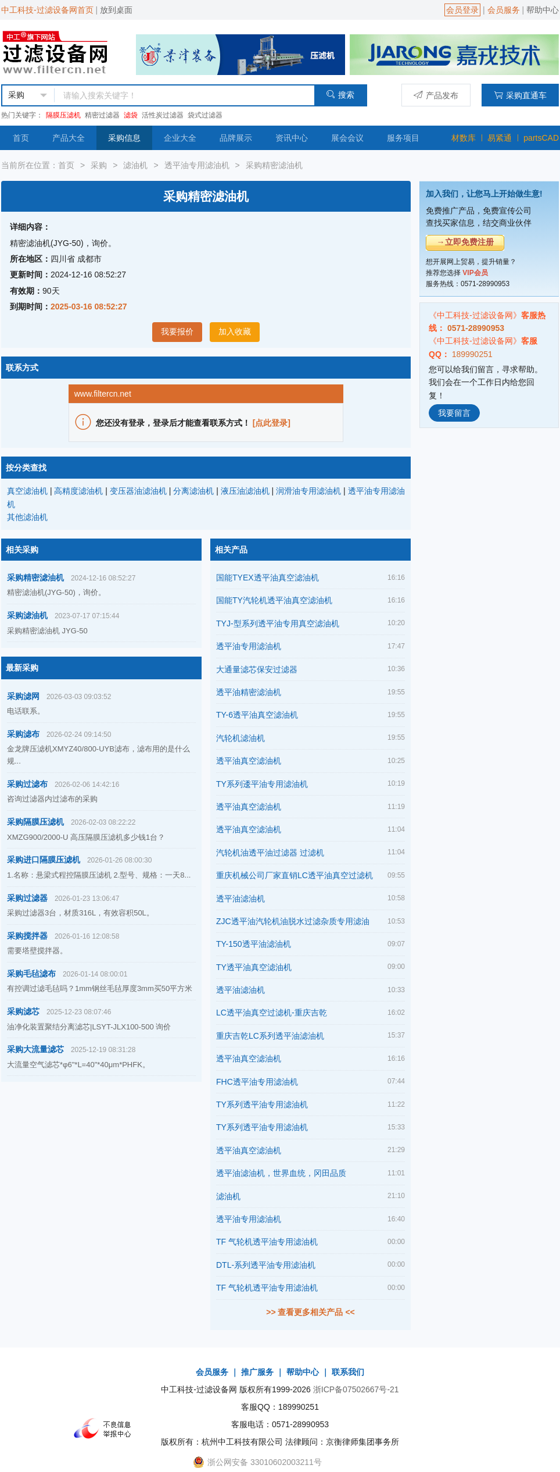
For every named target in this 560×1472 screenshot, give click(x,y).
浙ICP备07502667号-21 (356, 1389)
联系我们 (348, 1372)
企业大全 (180, 137)
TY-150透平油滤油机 (253, 944)
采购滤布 (23, 734)
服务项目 (403, 137)
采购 (99, 165)
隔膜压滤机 (63, 115)
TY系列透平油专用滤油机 (262, 1104)
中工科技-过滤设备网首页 (47, 10)
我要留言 (454, 413)
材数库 (463, 137)
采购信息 (124, 137)
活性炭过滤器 (163, 115)
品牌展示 (236, 137)
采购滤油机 (27, 615)
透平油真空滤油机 (248, 760)
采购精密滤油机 (274, 165)
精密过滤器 (102, 115)
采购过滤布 (27, 784)
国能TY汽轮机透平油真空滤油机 (274, 600)
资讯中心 (291, 137)
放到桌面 (116, 10)
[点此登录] (271, 422)
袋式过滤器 (205, 115)
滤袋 (131, 115)
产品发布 (436, 95)
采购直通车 (520, 95)
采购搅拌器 (27, 935)
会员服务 (503, 10)
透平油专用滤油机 (196, 165)
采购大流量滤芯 (35, 1049)
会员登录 (462, 10)
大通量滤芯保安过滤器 (256, 669)
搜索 (340, 94)
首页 (21, 137)
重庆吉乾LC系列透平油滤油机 (270, 1035)
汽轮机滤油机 (240, 738)
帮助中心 (542, 10)
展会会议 (347, 137)
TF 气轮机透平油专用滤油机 (267, 1241)
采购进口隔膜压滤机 (43, 859)
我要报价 (177, 331)
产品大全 (68, 137)
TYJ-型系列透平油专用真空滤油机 (277, 623)
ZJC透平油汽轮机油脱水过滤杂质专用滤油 (292, 921)
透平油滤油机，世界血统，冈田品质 (281, 1173)
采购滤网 (23, 696)
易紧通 (499, 137)
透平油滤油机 (240, 898)
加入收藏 (234, 331)
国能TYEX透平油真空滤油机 (267, 577)
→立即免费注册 (465, 242)
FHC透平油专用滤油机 (257, 1081)
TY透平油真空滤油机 (254, 967)
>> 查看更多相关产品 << (310, 1312)
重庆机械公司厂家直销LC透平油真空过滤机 (294, 875)
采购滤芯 (23, 1011)
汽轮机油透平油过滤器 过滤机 (270, 852)
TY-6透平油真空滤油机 (257, 714)
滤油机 (135, 165)
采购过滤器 (27, 898)
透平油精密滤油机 (248, 692)
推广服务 (257, 1372)
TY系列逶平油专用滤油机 (262, 784)
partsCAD (541, 137)
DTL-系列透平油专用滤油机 (265, 1265)
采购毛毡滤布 (31, 973)
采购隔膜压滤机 (35, 821)
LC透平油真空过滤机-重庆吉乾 (271, 1012)
